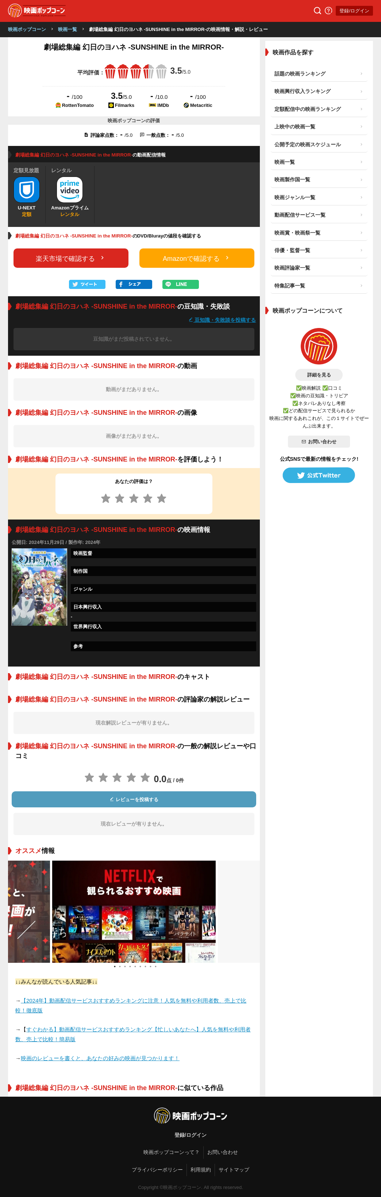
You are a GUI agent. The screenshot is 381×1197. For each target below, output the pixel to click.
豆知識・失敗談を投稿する (222, 320)
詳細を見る (319, 375)
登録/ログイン (354, 10)
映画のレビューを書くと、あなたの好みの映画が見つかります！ (100, 1058)
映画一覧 (67, 29)
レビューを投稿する (133, 799)
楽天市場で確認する (71, 258)
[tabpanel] (134, 912)
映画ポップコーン (27, 29)
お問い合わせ (318, 441)
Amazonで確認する (197, 258)
